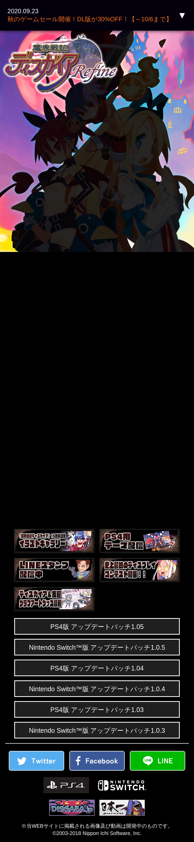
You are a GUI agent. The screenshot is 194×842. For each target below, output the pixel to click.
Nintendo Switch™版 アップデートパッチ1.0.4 (97, 689)
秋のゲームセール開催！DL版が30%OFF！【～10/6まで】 (90, 19)
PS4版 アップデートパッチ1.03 (97, 709)
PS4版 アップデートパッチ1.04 (97, 668)
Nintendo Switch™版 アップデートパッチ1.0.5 (97, 647)
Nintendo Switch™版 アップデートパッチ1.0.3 (97, 730)
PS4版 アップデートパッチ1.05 (97, 626)
